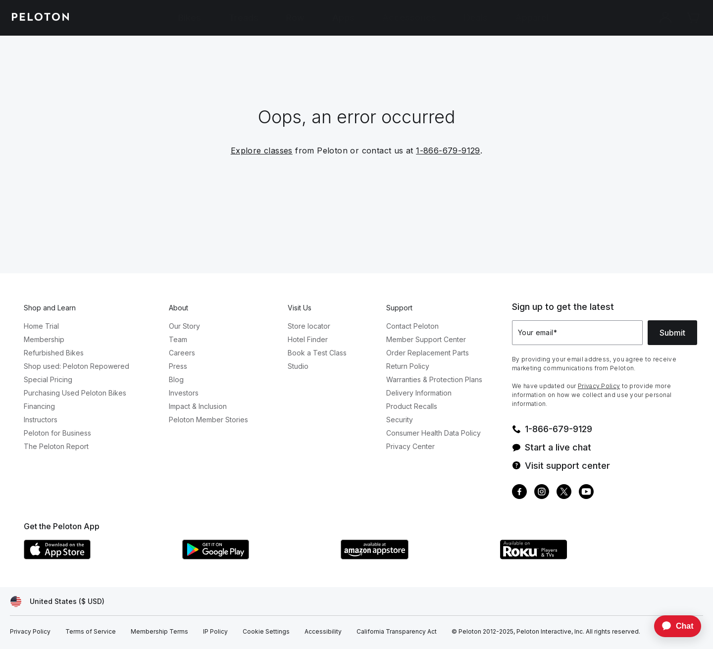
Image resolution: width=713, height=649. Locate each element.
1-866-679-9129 (448, 150)
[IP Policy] (215, 632)
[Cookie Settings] (266, 632)
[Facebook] (519, 492)
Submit (672, 333)
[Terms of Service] (90, 632)
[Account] (665, 18)
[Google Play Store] (256, 556)
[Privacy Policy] (30, 632)
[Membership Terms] (159, 632)
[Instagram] (541, 492)
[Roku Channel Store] (573, 556)
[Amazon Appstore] (415, 556)
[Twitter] (564, 492)
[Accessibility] (323, 632)
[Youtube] (586, 492)
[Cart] (693, 18)
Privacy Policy (599, 386)
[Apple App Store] (98, 556)
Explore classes (262, 150)
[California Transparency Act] (396, 632)
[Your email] (577, 332)
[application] (673, 626)
